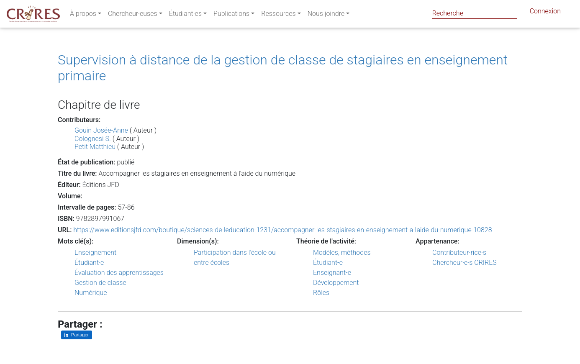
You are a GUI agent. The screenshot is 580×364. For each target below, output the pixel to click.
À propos (83, 15)
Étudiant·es (185, 15)
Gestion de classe (100, 283)
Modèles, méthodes (342, 252)
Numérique (90, 293)
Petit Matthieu (94, 147)
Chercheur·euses (132, 15)
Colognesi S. (92, 139)
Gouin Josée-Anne (101, 130)
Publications (231, 15)
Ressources (278, 15)
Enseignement (95, 252)
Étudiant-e (328, 263)
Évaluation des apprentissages (119, 273)
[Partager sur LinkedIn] (76, 335)
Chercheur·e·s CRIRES (464, 263)
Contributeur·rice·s (459, 252)
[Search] (474, 13)
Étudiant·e (89, 263)
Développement (336, 283)
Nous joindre (326, 15)
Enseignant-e (332, 273)
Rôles (321, 293)
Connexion (545, 13)
